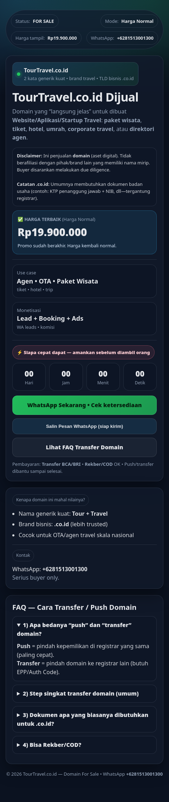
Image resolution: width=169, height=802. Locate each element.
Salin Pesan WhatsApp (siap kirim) (84, 426)
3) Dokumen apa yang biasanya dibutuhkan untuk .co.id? (82, 719)
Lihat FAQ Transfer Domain (84, 447)
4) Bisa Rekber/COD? (52, 745)
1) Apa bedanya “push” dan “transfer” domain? (74, 629)
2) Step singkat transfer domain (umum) (81, 693)
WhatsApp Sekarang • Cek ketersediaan (84, 405)
